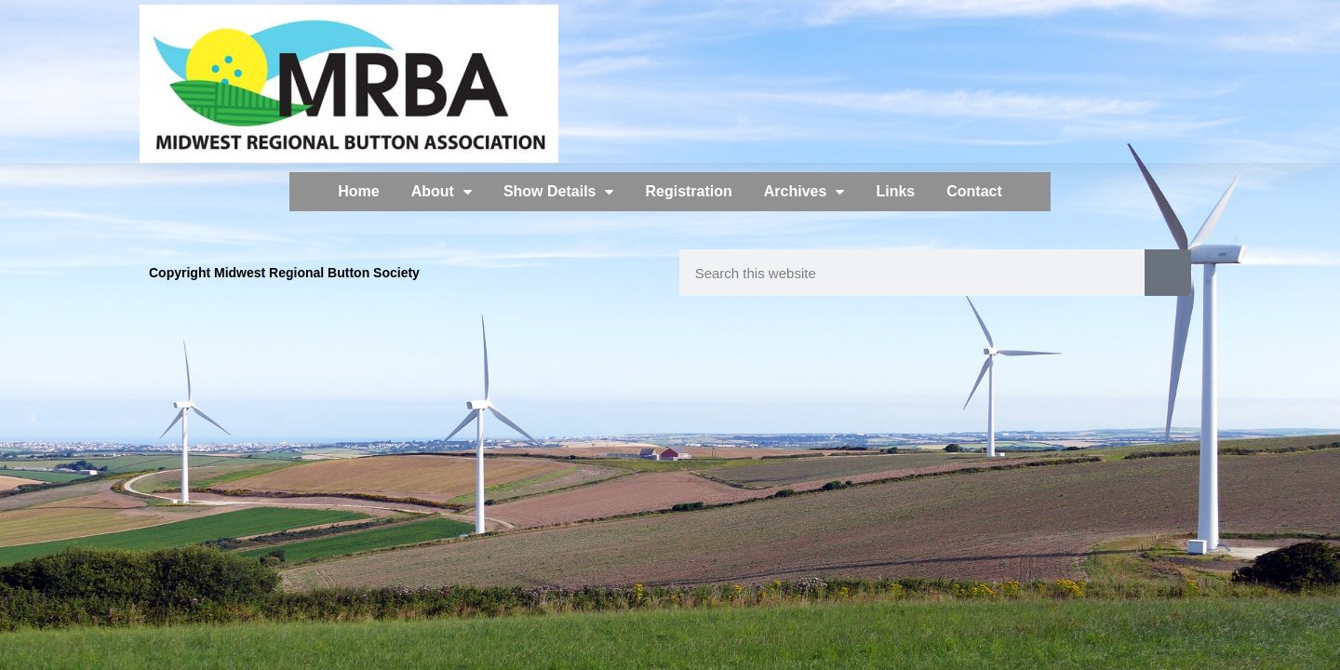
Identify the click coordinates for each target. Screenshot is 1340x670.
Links (895, 191)
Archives (804, 191)
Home (358, 191)
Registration (688, 191)
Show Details (558, 191)
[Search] (1168, 272)
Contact (974, 191)
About (441, 191)
